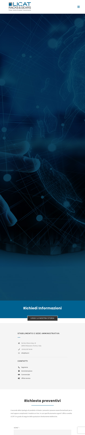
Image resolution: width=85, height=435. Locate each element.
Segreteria (24, 367)
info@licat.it (25, 353)
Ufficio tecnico (25, 378)
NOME (16, 428)
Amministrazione (26, 371)
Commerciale (25, 374)
